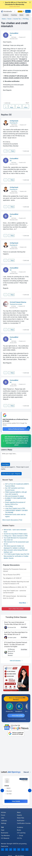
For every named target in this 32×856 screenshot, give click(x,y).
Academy (5, 15)
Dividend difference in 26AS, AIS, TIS (15, 587)
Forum (3, 815)
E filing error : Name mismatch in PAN (16, 536)
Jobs (27, 15)
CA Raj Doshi (14, 121)
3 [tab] (12, 807)
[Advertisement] (16, 754)
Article (6, 786)
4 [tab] (15, 807)
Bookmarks (4, 833)
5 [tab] (17, 807)
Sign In (28, 11)
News (19, 812)
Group (20, 835)
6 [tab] (20, 807)
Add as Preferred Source (16, 429)
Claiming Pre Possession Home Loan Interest (14, 570)
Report (27, 102)
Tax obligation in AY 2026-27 (12, 578)
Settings (3, 823)
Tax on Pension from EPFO (11, 574)
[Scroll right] (30, 15)
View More (23, 603)
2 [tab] (10, 807)
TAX (2, 827)
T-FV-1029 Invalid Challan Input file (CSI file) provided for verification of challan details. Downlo (16, 556)
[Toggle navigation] (15, 11)
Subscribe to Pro (16, 715)
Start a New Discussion (16, 609)
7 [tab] (22, 807)
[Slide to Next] (29, 790)
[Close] (30, 2)
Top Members (5, 835)
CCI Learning (21, 833)
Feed (2, 830)
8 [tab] (25, 807)
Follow (26, 106)
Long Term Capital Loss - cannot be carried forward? (14, 591)
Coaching (14, 15)
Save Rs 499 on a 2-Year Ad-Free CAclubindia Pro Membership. (15, 4)
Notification (20, 820)
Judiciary (4, 820)
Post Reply (5, 464)
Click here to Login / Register (11, 473)
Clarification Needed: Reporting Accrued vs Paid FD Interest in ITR (16, 582)
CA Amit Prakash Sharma (18, 302)
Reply (11, 106)
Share (18, 106)
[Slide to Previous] (2, 790)
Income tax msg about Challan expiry (15, 534)
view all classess (16, 660)
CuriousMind (14, 33)
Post (20, 520)
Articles (3, 812)
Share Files (20, 818)
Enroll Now (24, 627)
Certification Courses (24, 823)
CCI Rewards (5, 838)
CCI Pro (19, 838)
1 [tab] (7, 807)
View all (27, 772)
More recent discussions (10, 520)
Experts (19, 815)
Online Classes (16, 617)
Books (21, 15)
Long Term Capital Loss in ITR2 (15, 508)
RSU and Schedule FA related (14, 496)
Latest (11, 772)
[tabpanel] (16, 790)
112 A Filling (8, 506)
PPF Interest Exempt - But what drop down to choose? (14, 597)
